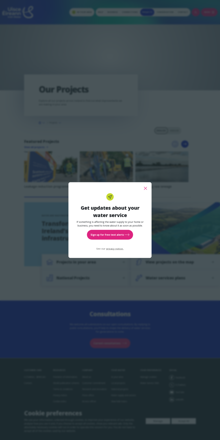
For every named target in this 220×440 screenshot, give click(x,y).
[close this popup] (145, 188)
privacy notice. (115, 248)
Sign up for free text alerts (110, 234)
